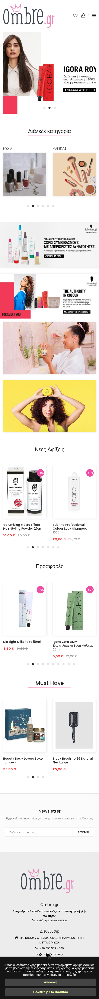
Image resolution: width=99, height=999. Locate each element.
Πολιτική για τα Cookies (50, 992)
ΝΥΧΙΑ (7, 148)
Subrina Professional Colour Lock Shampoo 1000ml (70, 528)
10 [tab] (73, 664)
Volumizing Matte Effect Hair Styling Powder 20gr (22, 526)
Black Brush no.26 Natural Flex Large (73, 760)
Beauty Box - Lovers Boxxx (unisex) (23, 760)
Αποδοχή (50, 982)
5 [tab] (48, 205)
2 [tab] (49, 107)
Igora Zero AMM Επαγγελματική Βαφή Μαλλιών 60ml (73, 645)
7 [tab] (58, 547)
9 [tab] (68, 664)
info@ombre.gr (53, 954)
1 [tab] (44, 107)
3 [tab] (54, 107)
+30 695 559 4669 (52, 948)
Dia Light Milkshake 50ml (22, 642)
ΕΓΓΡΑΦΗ (83, 832)
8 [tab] (63, 664)
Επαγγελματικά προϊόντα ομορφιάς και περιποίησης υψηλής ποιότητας (49, 913)
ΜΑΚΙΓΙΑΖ (59, 148)
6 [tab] (53, 205)
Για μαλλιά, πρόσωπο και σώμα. (49, 920)
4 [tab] (43, 205)
